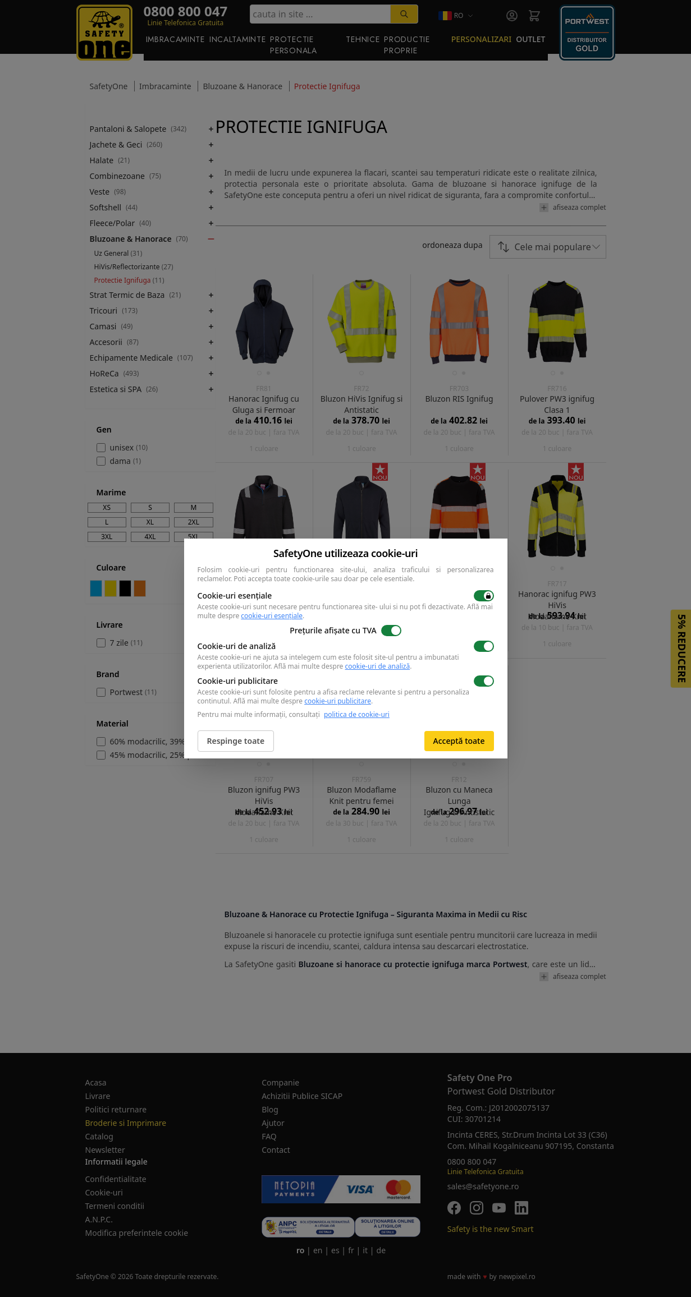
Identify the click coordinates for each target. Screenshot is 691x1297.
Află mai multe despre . (343, 666)
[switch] (484, 595)
